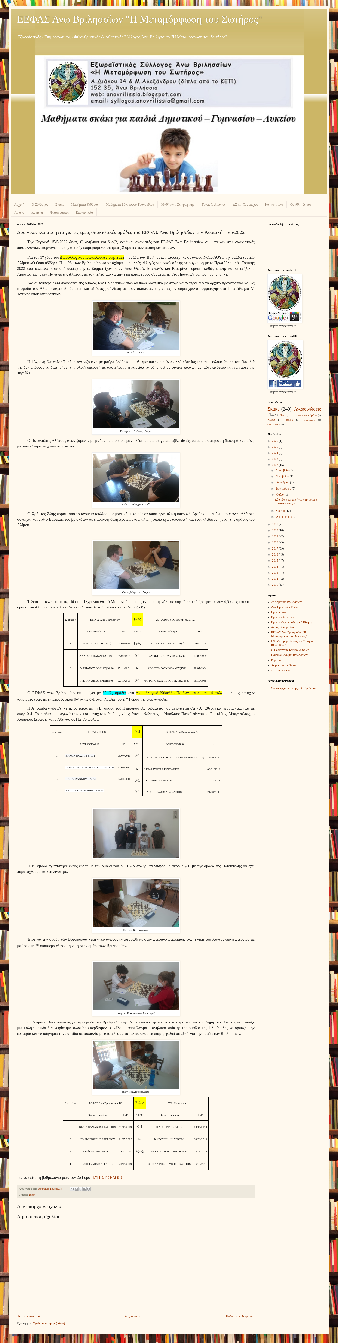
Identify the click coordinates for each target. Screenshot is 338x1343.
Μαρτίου (281, 510)
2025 (275, 447)
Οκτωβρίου (283, 482)
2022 (275, 465)
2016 (275, 554)
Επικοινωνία (84, 212)
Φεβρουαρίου (284, 516)
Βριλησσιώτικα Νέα (283, 617)
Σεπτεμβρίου (284, 488)
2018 (275, 542)
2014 (275, 566)
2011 (275, 584)
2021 (275, 524)
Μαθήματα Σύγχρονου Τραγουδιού (130, 204)
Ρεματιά (276, 660)
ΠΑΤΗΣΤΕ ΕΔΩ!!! (106, 1177)
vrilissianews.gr (280, 670)
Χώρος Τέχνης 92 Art (284, 665)
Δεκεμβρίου (283, 470)
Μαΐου (280, 494)
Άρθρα (271, 419)
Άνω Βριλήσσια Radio (284, 607)
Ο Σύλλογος (39, 204)
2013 (275, 572)
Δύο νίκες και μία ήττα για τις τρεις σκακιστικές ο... (296, 501)
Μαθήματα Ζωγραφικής (177, 204)
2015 (275, 560)
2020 (275, 530)
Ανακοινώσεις (307, 409)
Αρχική (19, 204)
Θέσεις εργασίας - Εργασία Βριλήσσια (294, 688)
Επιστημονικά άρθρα (305, 415)
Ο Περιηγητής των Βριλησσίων (290, 649)
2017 (275, 548)
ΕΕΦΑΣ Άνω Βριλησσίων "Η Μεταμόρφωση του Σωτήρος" (139, 19)
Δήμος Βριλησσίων (282, 627)
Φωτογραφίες (59, 212)
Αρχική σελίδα (133, 1316)
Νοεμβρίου (283, 476)
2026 (275, 441)
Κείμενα (37, 212)
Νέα (282, 415)
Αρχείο (19, 212)
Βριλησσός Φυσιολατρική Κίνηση (291, 622)
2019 (275, 536)
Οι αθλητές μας (300, 204)
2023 (275, 459)
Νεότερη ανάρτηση (29, 1316)
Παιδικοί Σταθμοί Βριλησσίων (289, 655)
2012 (275, 578)
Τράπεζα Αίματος (213, 204)
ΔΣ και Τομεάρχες (245, 204)
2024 (275, 453)
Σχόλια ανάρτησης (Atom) (49, 1323)
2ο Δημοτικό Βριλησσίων (286, 602)
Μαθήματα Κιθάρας (84, 204)
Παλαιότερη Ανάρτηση (240, 1316)
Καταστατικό (274, 204)
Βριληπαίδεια (279, 612)
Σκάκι (59, 204)
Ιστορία (289, 419)
